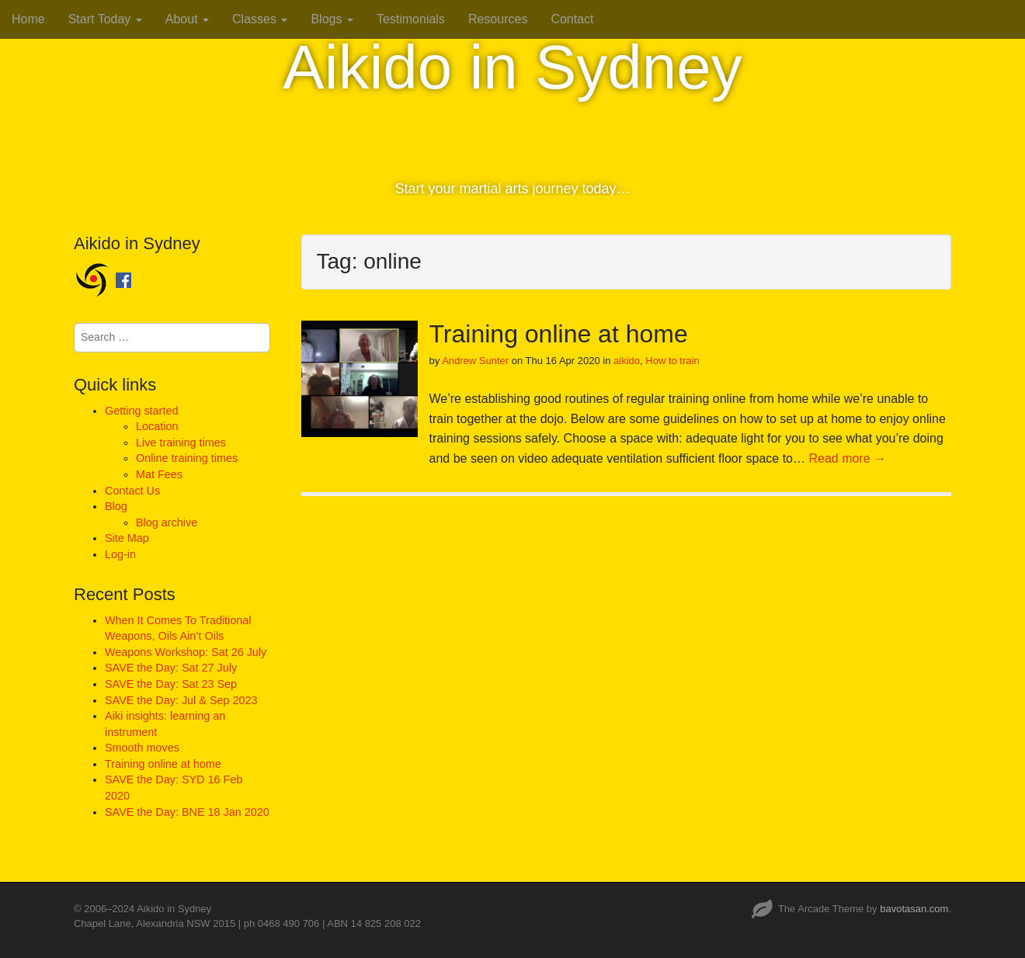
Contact (572, 19)
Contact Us (132, 490)
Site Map (127, 538)
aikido (626, 360)
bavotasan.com (914, 909)
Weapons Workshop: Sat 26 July (185, 652)
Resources (497, 19)
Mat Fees (159, 474)
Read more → (847, 458)
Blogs (332, 19)
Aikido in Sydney (512, 67)
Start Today (105, 19)
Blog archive (166, 522)
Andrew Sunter (475, 360)
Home (28, 19)
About (187, 19)
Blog (116, 506)
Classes (259, 19)
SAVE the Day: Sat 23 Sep (171, 684)
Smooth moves (142, 747)
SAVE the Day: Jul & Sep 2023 (181, 700)
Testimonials (411, 19)
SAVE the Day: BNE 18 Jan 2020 (187, 812)
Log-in (120, 554)
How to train (672, 360)
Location (157, 426)
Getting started (141, 410)
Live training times (181, 442)
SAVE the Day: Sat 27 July (171, 667)
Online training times (187, 458)
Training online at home (558, 334)
